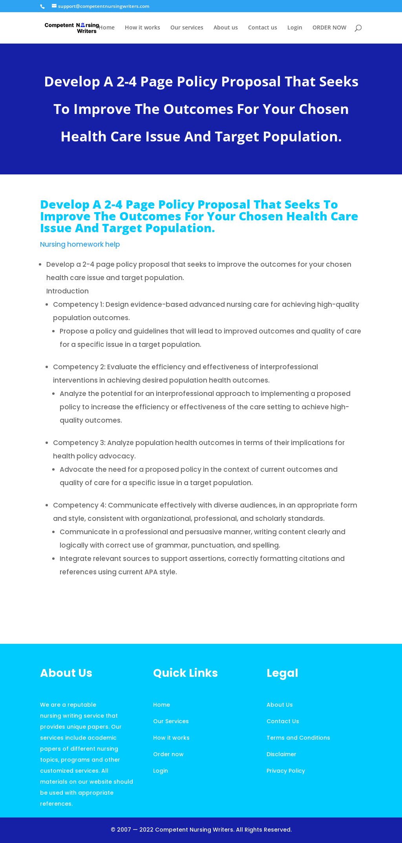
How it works (142, 28)
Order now (168, 754)
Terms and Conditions (298, 738)
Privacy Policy (286, 771)
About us (226, 28)
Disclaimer (281, 754)
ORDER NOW (329, 28)
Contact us (262, 28)
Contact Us (283, 721)
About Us (280, 705)
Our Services (171, 721)
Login (294, 28)
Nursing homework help (80, 244)
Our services (186, 28)
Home (107, 28)
